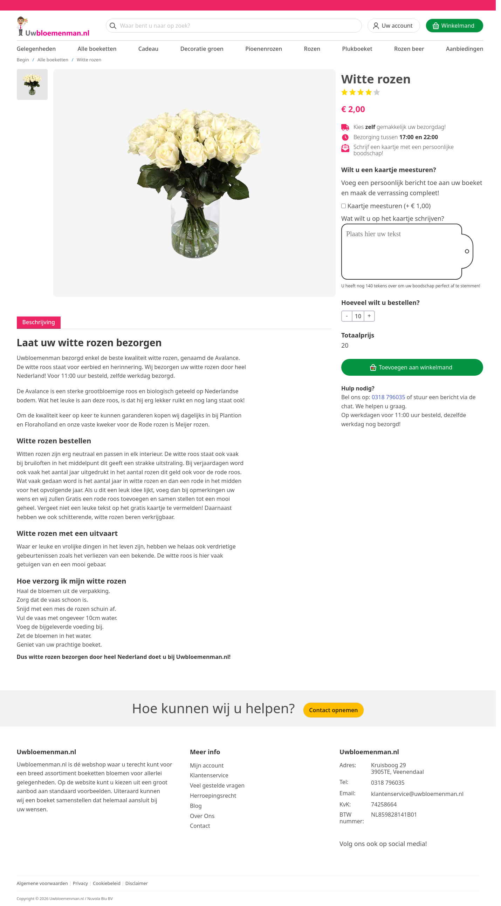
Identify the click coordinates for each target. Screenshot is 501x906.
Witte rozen (89, 59)
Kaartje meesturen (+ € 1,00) (389, 206)
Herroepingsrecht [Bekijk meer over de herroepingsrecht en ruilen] (213, 795)
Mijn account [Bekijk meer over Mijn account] (207, 765)
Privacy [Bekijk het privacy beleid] (81, 883)
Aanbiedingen (464, 49)
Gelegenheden (36, 49)
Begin (23, 59)
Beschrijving (38, 322)
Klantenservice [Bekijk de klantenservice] (209, 775)
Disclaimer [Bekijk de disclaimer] (136, 883)
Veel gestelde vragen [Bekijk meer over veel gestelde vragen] (217, 785)
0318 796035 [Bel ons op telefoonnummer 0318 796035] (388, 782)
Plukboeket (357, 49)
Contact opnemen (333, 710)
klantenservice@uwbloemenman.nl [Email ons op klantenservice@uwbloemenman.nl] (417, 794)
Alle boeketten (97, 49)
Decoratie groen (202, 49)
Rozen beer (409, 49)
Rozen (312, 49)
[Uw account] (394, 26)
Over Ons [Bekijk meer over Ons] (202, 816)
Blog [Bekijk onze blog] (196, 806)
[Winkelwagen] (454, 26)
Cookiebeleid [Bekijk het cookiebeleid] (107, 883)
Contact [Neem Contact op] (200, 826)
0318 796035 (388, 397)
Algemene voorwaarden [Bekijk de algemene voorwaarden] (42, 883)
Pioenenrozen (263, 49)
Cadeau (148, 49)
